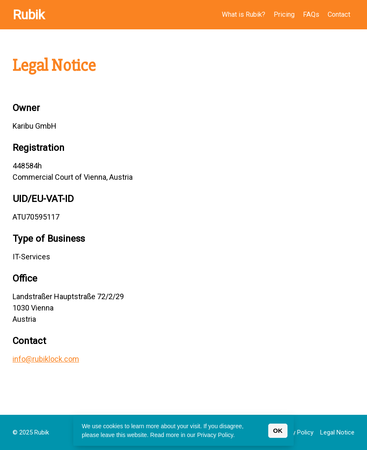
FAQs (311, 14)
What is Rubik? (243, 14)
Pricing (284, 14)
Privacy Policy (294, 432)
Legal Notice (337, 432)
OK (278, 430)
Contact (339, 14)
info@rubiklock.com (46, 358)
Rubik (29, 15)
